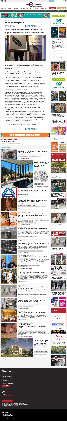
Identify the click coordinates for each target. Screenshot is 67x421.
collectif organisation (40, 183)
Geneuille (19, 285)
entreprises (29, 265)
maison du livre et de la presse (33, 156)
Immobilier (45, 339)
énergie (46, 351)
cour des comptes (23, 319)
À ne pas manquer (59, 253)
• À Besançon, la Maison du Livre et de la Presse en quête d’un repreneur (58, 57)
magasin (26, 194)
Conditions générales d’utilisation (8, 383)
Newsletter (5, 385)
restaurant (35, 236)
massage (34, 294)
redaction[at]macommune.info (7, 395)
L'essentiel (58, 39)
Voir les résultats (60, 324)
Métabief (36, 161)
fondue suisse (23, 236)
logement (43, 352)
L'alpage (27, 236)
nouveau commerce (43, 294)
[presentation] (42, 60)
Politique (29, 212)
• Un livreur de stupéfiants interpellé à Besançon (58, 51)
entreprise (24, 281)
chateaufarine (22, 194)
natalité (38, 294)
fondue (19, 236)
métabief (42, 184)
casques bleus (20, 281)
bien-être (22, 294)
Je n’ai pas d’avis (56, 321)
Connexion (62, 159)
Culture (39, 161)
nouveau (31, 236)
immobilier (39, 352)
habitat (36, 352)
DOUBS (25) (20, 240)
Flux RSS (4, 379)
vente (39, 156)
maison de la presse (25, 156)
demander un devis (7, 400)
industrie (33, 265)
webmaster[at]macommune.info (7, 406)
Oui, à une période (57, 316)
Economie (7, 20)
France (19, 311)
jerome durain (38, 265)
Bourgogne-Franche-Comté (23, 255)
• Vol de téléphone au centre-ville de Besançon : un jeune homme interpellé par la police (58, 54)
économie (42, 351)
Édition (35, 6)
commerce (19, 156)
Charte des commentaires (7, 376)
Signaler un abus (6, 381)
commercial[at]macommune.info (7, 398)
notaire (47, 352)
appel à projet (20, 306)
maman (31, 294)
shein (19, 208)
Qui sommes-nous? (6, 375)
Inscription (55, 159)
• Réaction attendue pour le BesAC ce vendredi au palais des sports (58, 42)
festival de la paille (37, 184)
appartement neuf (37, 351)
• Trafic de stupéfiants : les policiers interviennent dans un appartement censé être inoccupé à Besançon (58, 47)
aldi (18, 194)
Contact (4, 373)
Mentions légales (6, 380)
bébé (19, 294)
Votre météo (59, 328)
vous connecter (8, 143)
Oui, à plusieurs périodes (58, 318)
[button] (63, 0)
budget (36, 183)
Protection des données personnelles (9, 377)
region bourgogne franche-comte (22, 266)
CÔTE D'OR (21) (20, 212)
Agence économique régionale (22, 265)
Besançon (20, 227)
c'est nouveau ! (26, 294)
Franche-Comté (21, 271)
